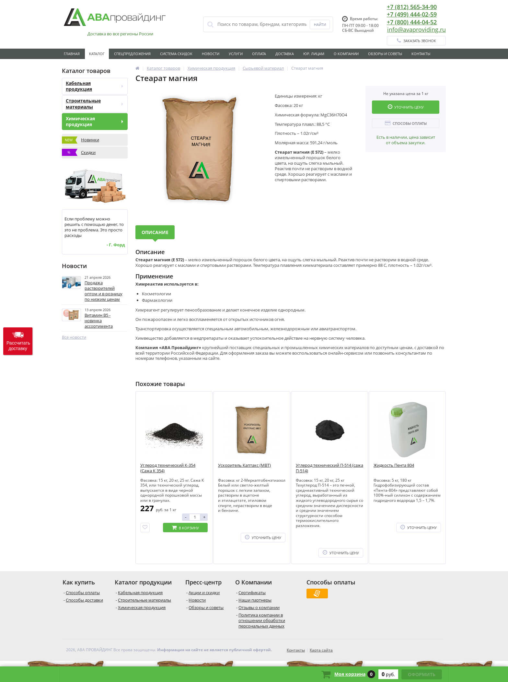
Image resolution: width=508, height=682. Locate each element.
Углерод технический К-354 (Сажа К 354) (167, 468)
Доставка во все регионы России (120, 34)
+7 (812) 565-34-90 (412, 7)
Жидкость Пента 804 (394, 465)
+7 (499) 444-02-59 (412, 14)
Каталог (97, 53)
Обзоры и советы (385, 53)
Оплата (259, 53)
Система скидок (176, 53)
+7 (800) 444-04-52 (412, 22)
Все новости (74, 337)
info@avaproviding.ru (416, 29)
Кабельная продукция (94, 86)
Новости (210, 53)
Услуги (236, 53)
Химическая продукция (94, 121)
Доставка (284, 53)
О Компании (346, 53)
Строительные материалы (94, 104)
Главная (72, 53)
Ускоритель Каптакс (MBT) (244, 465)
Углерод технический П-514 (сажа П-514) (329, 468)
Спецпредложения (132, 53)
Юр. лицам (313, 53)
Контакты (420, 53)
